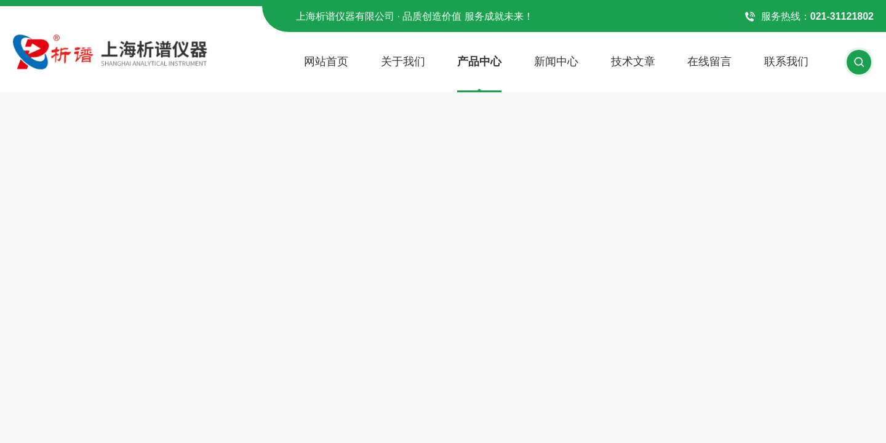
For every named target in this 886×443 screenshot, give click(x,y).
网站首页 (326, 61)
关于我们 (403, 61)
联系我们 (786, 61)
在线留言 (709, 61)
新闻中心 (556, 61)
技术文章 (633, 61)
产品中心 (479, 61)
